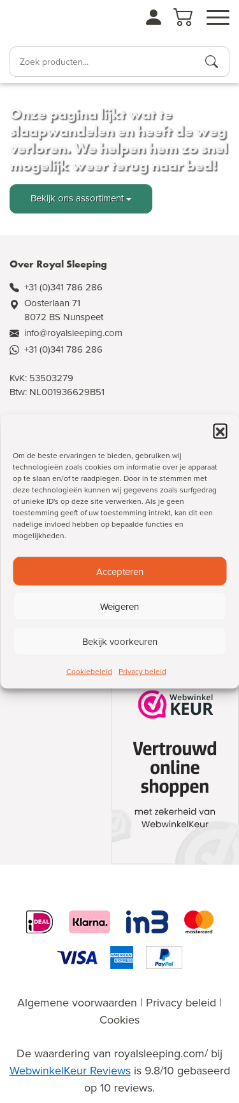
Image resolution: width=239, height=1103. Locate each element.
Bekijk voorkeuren (119, 641)
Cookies (119, 1020)
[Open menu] (218, 17)
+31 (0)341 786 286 (63, 287)
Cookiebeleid (89, 671)
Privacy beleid (142, 671)
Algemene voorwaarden (77, 1002)
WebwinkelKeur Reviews (70, 1070)
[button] (220, 430)
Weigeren (119, 606)
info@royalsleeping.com (73, 333)
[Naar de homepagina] (45, 21)
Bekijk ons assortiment (77, 198)
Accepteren (119, 571)
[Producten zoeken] (211, 61)
